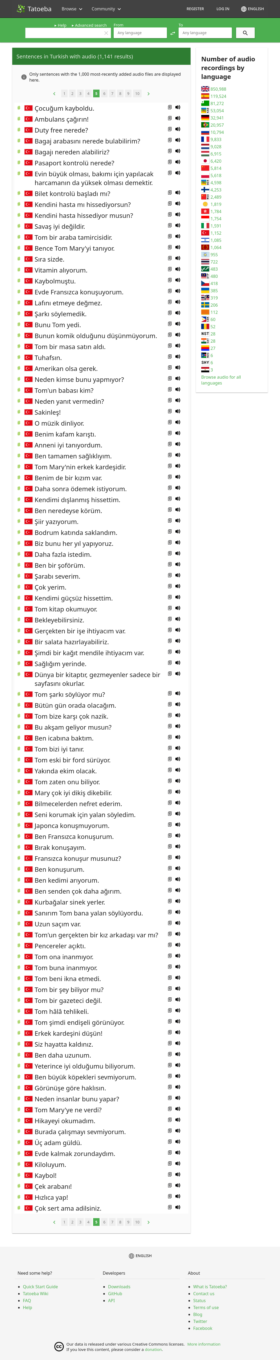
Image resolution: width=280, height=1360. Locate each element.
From (118, 24)
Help (62, 25)
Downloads (119, 1287)
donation (153, 1349)
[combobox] (140, 32)
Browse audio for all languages (221, 380)
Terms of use (206, 1307)
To (181, 24)
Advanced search (91, 25)
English (252, 9)
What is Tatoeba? (210, 1287)
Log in (222, 8)
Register (195, 8)
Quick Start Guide (40, 1287)
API (111, 1300)
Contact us (204, 1294)
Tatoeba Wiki (35, 1294)
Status (199, 1300)
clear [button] (106, 33)
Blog (197, 1314)
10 (137, 93)
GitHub (115, 1294)
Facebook (202, 1328)
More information (204, 1344)
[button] (173, 32)
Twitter (200, 1321)
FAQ (27, 1300)
